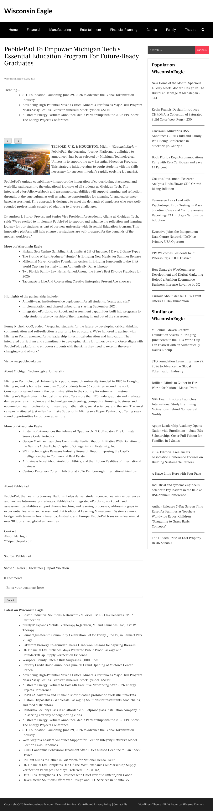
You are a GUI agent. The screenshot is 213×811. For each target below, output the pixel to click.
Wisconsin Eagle (28, 11)
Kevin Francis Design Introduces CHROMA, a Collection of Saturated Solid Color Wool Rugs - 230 (177, 115)
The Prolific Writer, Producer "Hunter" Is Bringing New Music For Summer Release (81, 257)
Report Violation (57, 568)
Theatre (190, 30)
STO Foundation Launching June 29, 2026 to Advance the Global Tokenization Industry (178, 366)
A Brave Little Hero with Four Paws (177, 474)
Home (13, 30)
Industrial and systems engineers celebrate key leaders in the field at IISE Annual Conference (177, 490)
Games (151, 30)
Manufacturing (60, 30)
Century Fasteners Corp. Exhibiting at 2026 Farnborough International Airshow (79, 471)
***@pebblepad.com (18, 541)
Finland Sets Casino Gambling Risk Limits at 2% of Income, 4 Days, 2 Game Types (81, 252)
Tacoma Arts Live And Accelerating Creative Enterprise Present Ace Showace (76, 282)
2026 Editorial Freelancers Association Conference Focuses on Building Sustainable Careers (177, 457)
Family (171, 30)
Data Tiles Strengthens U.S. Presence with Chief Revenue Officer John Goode (77, 775)
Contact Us (120, 804)
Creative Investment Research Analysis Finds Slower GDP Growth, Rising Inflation (177, 184)
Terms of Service (65, 804)
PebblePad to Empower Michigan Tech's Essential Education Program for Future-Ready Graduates (71, 56)
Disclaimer (35, 568)
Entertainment (90, 30)
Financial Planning (123, 30)
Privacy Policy (102, 804)
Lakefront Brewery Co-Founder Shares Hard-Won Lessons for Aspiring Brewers (79, 645)
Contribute (85, 804)
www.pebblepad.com (26, 361)
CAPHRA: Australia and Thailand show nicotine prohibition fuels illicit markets (79, 695)
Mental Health (19, 46)
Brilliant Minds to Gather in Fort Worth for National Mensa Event (68, 760)
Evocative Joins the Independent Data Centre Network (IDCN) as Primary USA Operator (175, 237)
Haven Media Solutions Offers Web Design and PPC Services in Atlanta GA (75, 780)
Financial (33, 30)
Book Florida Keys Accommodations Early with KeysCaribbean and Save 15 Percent (177, 162)
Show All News (14, 568)
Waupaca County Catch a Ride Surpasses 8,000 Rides (60, 660)
